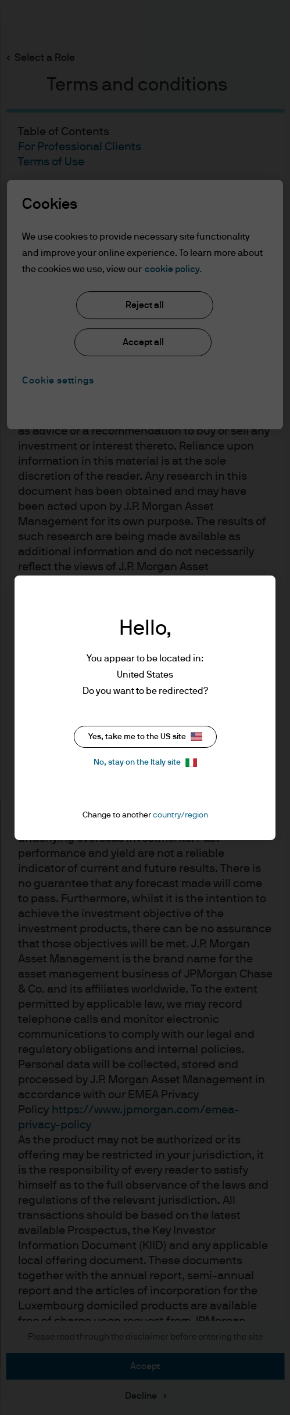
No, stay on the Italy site (145, 762)
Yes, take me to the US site (145, 736)
